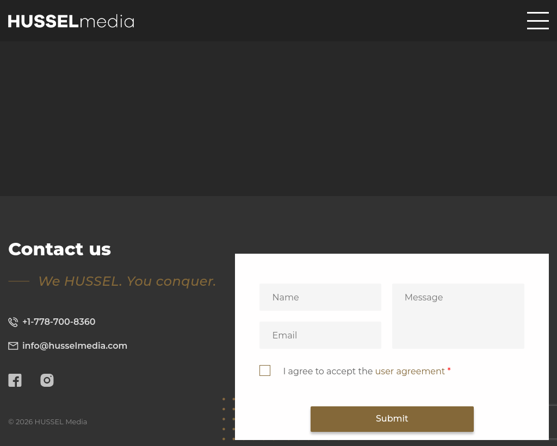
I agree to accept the (366, 371)
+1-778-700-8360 (52, 322)
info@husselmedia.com (67, 346)
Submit (392, 418)
